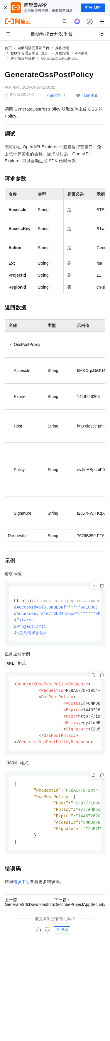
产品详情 (54, 95)
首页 (8, 48)
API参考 (81, 53)
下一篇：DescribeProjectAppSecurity (79, 910)
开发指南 (62, 53)
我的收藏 (91, 96)
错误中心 (21, 889)
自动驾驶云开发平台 (33, 48)
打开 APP (93, 8)
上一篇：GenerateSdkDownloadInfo (29, 910)
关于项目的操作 (23, 58)
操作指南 (62, 48)
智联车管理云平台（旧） (30, 53)
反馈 (62, 938)
